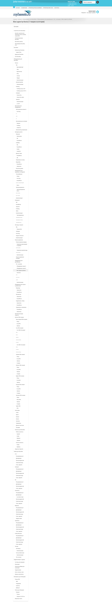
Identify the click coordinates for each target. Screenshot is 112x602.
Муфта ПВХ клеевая (20, 376)
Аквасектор (19, 166)
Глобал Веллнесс (18, 533)
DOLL (18, 73)
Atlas (18, 69)
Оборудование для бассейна (29, 19)
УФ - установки (57, 19)
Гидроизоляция (18, 569)
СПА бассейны (18, 56)
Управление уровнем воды (22, 250)
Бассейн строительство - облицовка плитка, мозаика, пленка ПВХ (20, 34)
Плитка (18, 594)
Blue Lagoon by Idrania (21, 270)
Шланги (17, 416)
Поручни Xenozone (20, 235)
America (18, 75)
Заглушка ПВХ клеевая (20, 395)
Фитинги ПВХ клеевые (19, 317)
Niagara (18, 77)
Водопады (18, 288)
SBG (17, 581)
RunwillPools (19, 140)
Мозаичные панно (18, 598)
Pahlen (18, 176)
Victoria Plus (19, 95)
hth (15, 479)
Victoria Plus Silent (20, 97)
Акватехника (19, 136)
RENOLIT (18, 587)
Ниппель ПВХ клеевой (20, 365)
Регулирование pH (19, 469)
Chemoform (17, 490)
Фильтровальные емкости (21, 109)
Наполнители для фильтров (21, 129)
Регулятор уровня (19, 168)
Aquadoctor (17, 520)
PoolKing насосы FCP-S (21, 90)
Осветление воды (19, 462)
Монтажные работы (19, 41)
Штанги (17, 418)
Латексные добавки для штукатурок (19, 567)
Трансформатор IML (18, 222)
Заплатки (18, 421)
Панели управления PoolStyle (20, 258)
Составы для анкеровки (19, 562)
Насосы (16, 62)
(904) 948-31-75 (72, 4)
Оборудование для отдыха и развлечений (20, 285)
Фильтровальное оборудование (18, 106)
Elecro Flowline (18, 195)
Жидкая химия (19, 518)
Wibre (17, 210)
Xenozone (19, 272)
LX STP (18, 103)
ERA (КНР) (19, 399)
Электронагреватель (20, 187)
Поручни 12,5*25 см (21, 596)
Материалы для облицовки (19, 576)
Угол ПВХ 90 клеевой (21, 330)
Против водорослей (20, 460)
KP (16, 113)
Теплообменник (19, 174)
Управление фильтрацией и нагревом (22, 245)
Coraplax (18, 363)
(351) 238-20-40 (72, 3)
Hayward (18, 123)
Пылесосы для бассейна (20, 429)
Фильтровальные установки (21, 121)
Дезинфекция (18, 458)
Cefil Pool (18, 585)
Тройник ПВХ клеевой (20, 354)
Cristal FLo (19, 127)
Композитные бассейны (19, 50)
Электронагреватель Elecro (21, 190)
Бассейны (16, 47)
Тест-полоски (18, 557)
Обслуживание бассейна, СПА (20, 44)
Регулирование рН (19, 456)
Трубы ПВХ (18, 406)
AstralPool (19, 151)
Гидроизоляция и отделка (19, 559)
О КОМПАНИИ (24, 7)
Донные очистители (20, 425)
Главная (15, 19)
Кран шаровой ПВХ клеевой (21, 319)
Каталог (20, 19)
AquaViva (17, 337)
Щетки (17, 414)
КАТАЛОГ (18, 7)
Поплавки (18, 427)
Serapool (17, 592)
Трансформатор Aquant (19, 217)
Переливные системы (20, 159)
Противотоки (18, 294)
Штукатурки (17, 564)
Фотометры (18, 548)
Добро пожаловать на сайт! (22, 2)
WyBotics (18, 438)
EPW (16, 116)
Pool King (18, 111)
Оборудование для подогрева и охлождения (20, 171)
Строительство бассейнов (19, 30)
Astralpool (18, 93)
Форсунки (18, 134)
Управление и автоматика (21, 307)
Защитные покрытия (19, 449)
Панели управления (19, 239)
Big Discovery (19, 71)
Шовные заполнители (19, 574)
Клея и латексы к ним (19, 572)
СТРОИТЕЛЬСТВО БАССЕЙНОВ (35, 7)
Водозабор (18, 162)
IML (16, 65)
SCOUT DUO (17, 277)
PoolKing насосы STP (21, 88)
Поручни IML (19, 229)
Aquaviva (18, 99)
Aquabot (18, 434)
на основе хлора (20, 497)
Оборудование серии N (21, 268)
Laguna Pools (18, 52)
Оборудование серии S (21, 266)
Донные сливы (19, 153)
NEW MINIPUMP (20, 67)
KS (16, 118)
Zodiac (18, 436)
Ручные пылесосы (19, 442)
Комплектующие (20, 80)
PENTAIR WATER (19, 82)
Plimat (18, 321)
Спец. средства (19, 464)
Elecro (18, 185)
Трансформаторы (20, 215)
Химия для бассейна (18, 451)
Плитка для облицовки (19, 590)
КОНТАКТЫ (56, 7)
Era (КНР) (19, 323)
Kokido (18, 149)
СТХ (16, 454)
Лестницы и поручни (19, 224)
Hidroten (18, 325)
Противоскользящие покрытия (19, 314)
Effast (16, 332)
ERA (17, 408)
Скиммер (18, 142)
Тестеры (16, 546)
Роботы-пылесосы (19, 431)
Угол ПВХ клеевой (19, 328)
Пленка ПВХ (17, 579)
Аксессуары (17, 410)
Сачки (17, 412)
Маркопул (17, 505)
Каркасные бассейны (19, 54)
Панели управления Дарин (21, 242)
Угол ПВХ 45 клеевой (21, 344)
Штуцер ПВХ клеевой (20, 384)
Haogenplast (18, 583)
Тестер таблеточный (20, 552)
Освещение (17, 200)
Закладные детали (18, 131)
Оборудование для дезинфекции (45, 19)
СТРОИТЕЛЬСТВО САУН (48, 7)
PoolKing (17, 86)
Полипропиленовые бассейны (19, 39)
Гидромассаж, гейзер (20, 300)
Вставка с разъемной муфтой (20, 182)
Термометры (18, 423)
